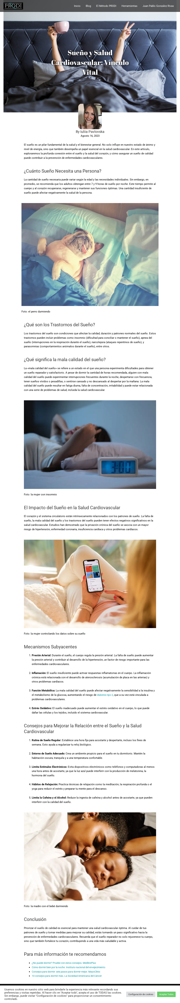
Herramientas (129, 6)
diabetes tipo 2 (105, 694)
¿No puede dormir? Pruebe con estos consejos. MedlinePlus (67, 962)
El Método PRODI (106, 6)
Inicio (77, 6)
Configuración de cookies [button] (140, 994)
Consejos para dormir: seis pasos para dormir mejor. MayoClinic (69, 971)
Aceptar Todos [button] (166, 994)
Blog (88, 6)
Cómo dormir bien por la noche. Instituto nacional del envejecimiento (72, 967)
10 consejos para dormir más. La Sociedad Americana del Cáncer (70, 975)
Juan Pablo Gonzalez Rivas (158, 6)
